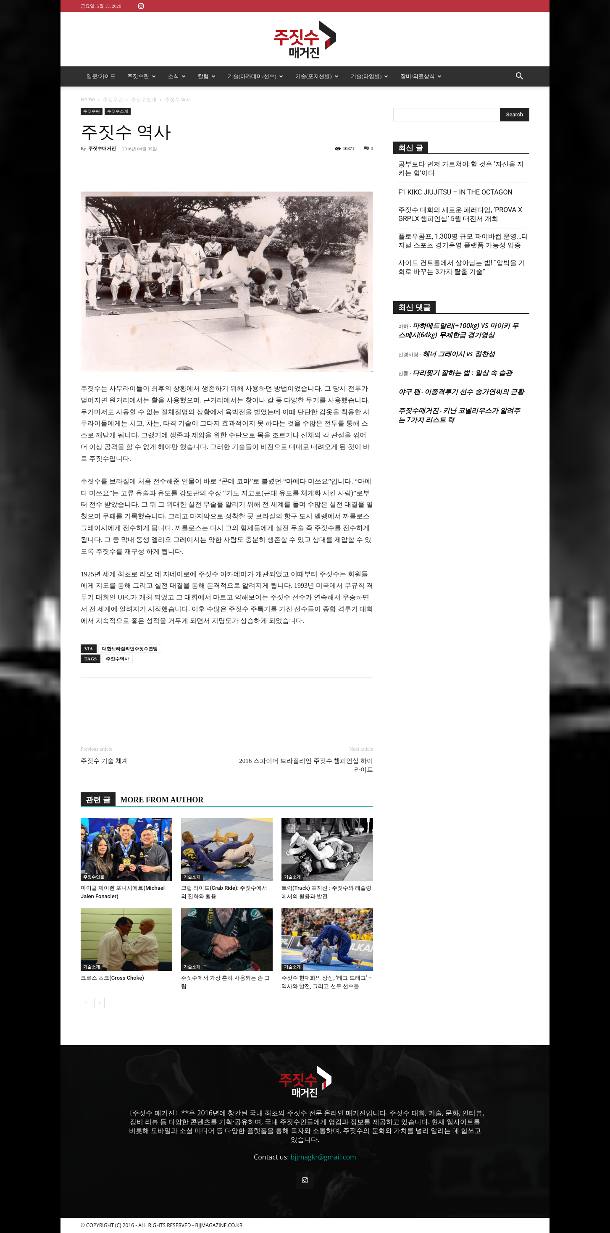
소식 (177, 76)
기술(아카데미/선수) (255, 76)
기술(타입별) (370, 76)
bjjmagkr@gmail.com (323, 1157)
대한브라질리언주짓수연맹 (130, 648)
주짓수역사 (117, 658)
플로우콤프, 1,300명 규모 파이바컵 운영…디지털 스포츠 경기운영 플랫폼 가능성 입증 (463, 240)
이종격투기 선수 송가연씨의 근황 (473, 391)
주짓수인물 (93, 877)
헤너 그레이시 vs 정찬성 (458, 353)
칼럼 (207, 76)
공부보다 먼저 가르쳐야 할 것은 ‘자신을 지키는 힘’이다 (461, 168)
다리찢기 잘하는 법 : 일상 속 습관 (462, 372)
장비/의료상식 (421, 76)
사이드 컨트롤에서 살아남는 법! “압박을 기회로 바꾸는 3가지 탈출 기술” (461, 267)
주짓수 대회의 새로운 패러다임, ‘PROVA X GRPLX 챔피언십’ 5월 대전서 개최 (460, 214)
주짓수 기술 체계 (104, 760)
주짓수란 (141, 76)
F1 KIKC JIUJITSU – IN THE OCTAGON (455, 192)
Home (88, 99)
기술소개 (192, 877)
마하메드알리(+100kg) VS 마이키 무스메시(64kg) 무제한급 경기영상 (458, 330)
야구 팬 (409, 391)
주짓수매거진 (102, 148)
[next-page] (99, 1003)
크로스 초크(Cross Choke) (112, 978)
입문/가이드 (101, 76)
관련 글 (98, 800)
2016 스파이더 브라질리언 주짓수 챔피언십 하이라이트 (306, 765)
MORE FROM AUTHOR (162, 800)
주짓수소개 (143, 99)
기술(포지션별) (317, 76)
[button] (519, 76)
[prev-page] (86, 1003)
